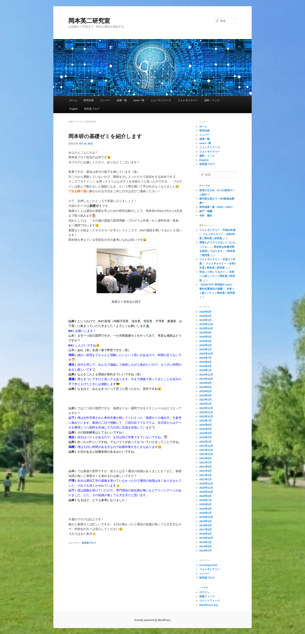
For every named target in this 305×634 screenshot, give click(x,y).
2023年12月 (206, 374)
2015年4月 (205, 542)
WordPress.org (208, 604)
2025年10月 (206, 328)
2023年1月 (205, 403)
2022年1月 (205, 441)
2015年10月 (206, 537)
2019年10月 (206, 517)
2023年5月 (205, 391)
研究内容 (88, 100)
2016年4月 (205, 533)
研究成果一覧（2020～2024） (216, 207)
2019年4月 (205, 521)
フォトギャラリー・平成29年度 (217, 230)
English (73, 108)
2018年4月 (205, 525)
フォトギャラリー (187, 100)
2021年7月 (205, 462)
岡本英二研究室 (89, 20)
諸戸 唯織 (205, 211)
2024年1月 (205, 370)
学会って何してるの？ (212, 271)
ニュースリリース (161, 100)
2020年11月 (206, 487)
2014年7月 (205, 550)
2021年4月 (205, 470)
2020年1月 (205, 512)
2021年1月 (205, 479)
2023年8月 (205, 382)
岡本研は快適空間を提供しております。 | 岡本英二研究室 (217, 251)
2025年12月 (206, 324)
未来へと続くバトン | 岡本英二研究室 (217, 276)
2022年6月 (205, 424)
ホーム (73, 100)
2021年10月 (206, 454)
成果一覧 (122, 100)
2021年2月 (205, 475)
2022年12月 (206, 408)
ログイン (204, 592)
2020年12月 (206, 483)
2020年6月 (205, 504)
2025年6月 (205, 332)
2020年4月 (205, 508)
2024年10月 (206, 353)
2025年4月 (205, 341)
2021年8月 (205, 458)
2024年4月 (205, 366)
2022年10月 (206, 416)
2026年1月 (205, 320)
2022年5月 (205, 428)
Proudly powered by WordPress (152, 620)
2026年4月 (205, 315)
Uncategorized (208, 565)
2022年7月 (205, 420)
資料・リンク (212, 100)
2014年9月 (205, 546)
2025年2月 (205, 345)
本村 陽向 (205, 215)
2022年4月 (205, 433)
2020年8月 (205, 496)
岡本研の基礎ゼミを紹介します (105, 136)
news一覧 (138, 100)
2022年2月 (205, 437)
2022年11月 (206, 412)
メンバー (105, 100)
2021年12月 (206, 445)
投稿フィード (207, 596)
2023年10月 (206, 378)
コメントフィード (209, 600)
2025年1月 (205, 349)
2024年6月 (205, 361)
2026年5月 (205, 311)
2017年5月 (205, 529)
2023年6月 (205, 387)
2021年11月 (206, 450)
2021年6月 (205, 466)
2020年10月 (206, 491)
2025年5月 (205, 336)
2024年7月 (205, 357)
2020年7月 (205, 500)
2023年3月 (205, 399)
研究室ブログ (92, 108)
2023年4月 (205, 395)
